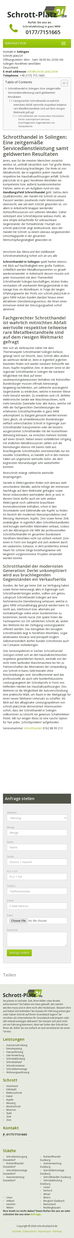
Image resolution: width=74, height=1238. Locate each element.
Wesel (46, 1194)
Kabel (9, 1096)
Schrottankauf (14, 1062)
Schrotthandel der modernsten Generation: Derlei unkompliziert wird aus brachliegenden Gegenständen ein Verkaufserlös (41, 121)
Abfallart (12, 812)
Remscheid (49, 1204)
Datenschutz (30, 1231)
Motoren (11, 1110)
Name (10, 842)
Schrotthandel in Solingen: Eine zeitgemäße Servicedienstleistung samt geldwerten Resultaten (34, 93)
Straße (10, 856)
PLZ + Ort (12, 871)
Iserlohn (10, 1204)
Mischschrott (13, 1106)
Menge (10, 827)
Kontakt (16, 1231)
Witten (9, 1207)
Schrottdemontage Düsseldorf (15, 1172)
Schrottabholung (15, 1058)
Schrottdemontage (16, 1069)
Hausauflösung (14, 1052)
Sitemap (57, 1231)
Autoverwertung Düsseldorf (13, 1178)
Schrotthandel (32, 728)
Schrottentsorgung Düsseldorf (15, 1158)
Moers (47, 1197)
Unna (9, 1197)
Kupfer (10, 1099)
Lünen (46, 1187)
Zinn (8, 1120)
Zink (8, 1116)
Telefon (11, 886)
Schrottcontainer (15, 1065)
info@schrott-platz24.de (42, 71)
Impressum (44, 1231)
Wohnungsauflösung (17, 1072)
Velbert (10, 1201)
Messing (10, 1103)
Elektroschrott (14, 1092)
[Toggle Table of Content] (62, 83)
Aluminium (12, 1086)
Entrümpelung (14, 1048)
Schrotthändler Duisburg (57, 1177)
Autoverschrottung (16, 1045)
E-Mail (10, 900)
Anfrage (35, 1214)
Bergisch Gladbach (54, 1201)
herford (47, 1190)
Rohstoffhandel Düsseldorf (13, 1165)
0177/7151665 (43, 32)
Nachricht (12, 930)
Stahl (9, 1113)
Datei (10, 915)
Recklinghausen (52, 1207)
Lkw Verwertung (15, 1055)
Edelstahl (11, 1089)
